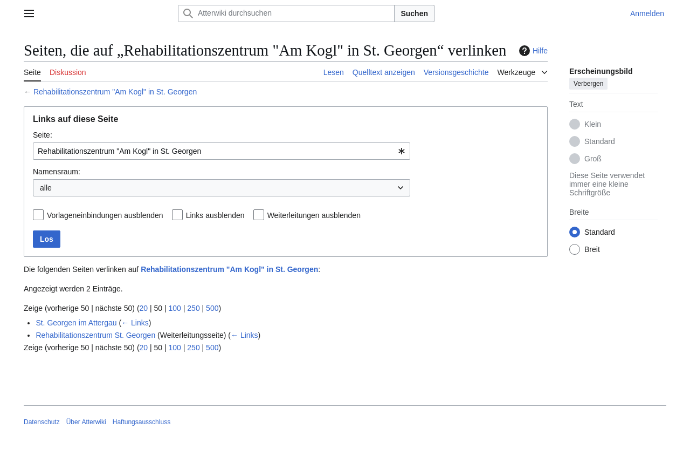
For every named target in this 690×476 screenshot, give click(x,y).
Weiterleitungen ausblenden (314, 215)
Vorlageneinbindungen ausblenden (105, 215)
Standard (599, 141)
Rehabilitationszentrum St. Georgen (95, 335)
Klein (592, 124)
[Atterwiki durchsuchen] (286, 13)
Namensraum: (56, 171)
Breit (592, 249)
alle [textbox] (46, 187)
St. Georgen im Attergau (76, 322)
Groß (593, 158)
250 (193, 308)
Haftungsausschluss (141, 422)
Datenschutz (42, 422)
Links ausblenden (215, 215)
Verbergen (588, 83)
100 (175, 308)
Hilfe (532, 50)
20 (144, 308)
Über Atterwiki (86, 422)
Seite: (42, 135)
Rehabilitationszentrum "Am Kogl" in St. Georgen (115, 91)
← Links (135, 322)
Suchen (414, 13)
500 (212, 308)
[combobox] (221, 151)
